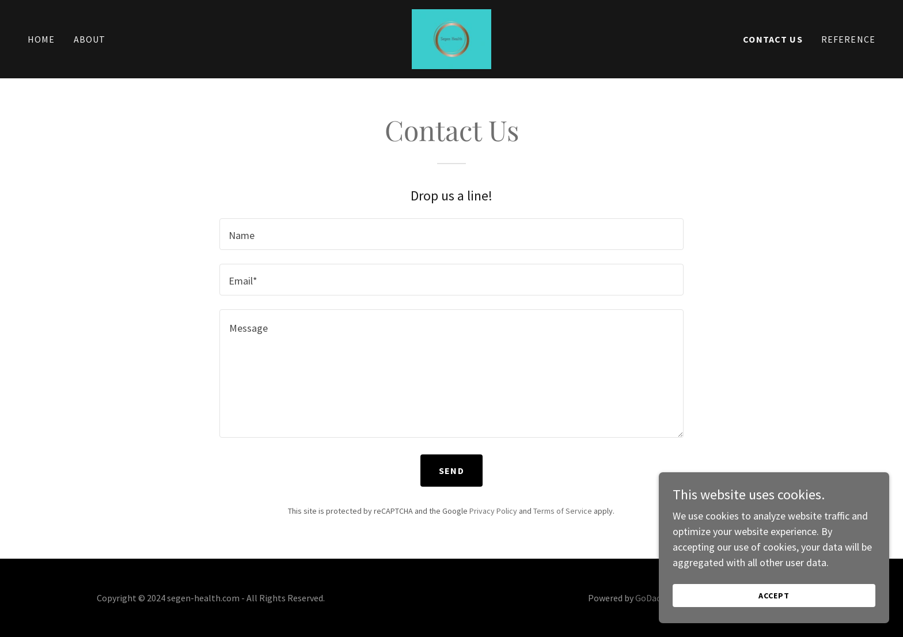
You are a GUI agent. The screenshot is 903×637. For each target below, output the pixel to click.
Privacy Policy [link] (493, 511)
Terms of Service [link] (562, 511)
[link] (452, 37)
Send (451, 470)
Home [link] (41, 39)
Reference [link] (848, 39)
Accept (774, 619)
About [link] (90, 39)
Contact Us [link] (772, 39)
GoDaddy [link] (652, 598)
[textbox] (451, 234)
